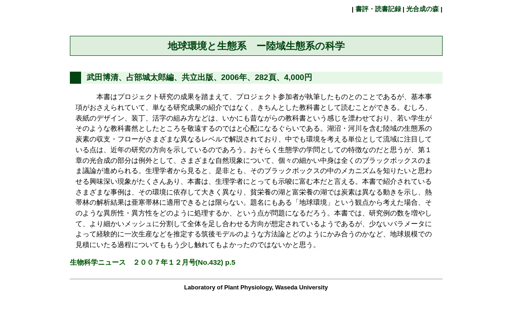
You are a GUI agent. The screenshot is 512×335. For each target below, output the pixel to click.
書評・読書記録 (378, 9)
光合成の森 (422, 9)
